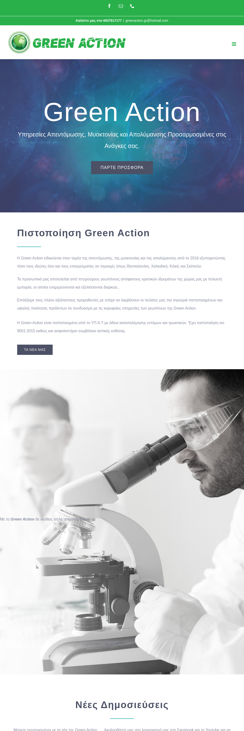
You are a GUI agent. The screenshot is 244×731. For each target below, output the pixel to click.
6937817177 (112, 20)
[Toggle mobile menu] (234, 44)
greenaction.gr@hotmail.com (147, 20)
